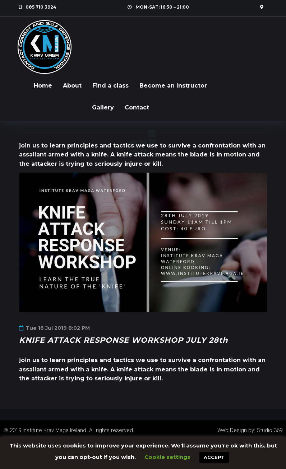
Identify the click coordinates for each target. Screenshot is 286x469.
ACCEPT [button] (214, 457)
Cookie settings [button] (167, 457)
